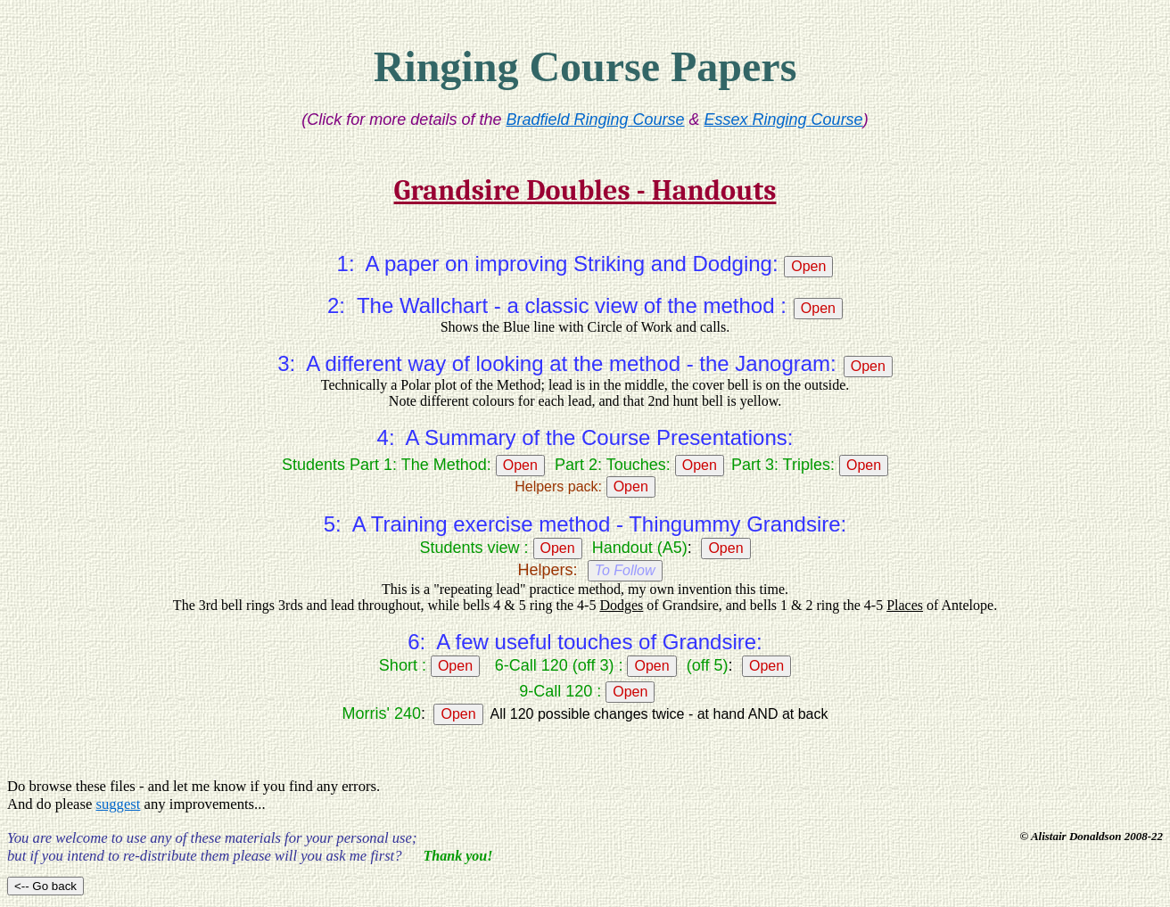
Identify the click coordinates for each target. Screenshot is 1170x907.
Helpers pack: (558, 486)
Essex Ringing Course (783, 119)
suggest (117, 804)
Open (808, 266)
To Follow (625, 570)
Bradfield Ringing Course (595, 119)
